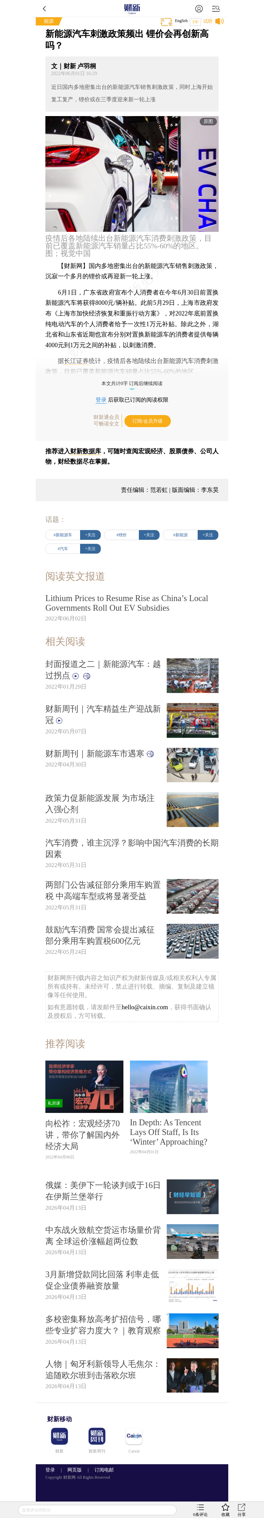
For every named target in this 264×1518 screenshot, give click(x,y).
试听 (208, 21)
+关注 (90, 535)
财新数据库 (85, 451)
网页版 (75, 1470)
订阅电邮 (102, 1470)
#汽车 (63, 548)
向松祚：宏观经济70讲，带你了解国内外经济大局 (82, 1135)
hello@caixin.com (145, 1007)
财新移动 (59, 1419)
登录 (101, 400)
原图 (208, 121)
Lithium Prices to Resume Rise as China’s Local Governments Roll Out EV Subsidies (126, 602)
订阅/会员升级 (147, 421)
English (181, 20)
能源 (49, 21)
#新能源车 (63, 535)
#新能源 (180, 535)
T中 (195, 22)
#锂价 (122, 535)
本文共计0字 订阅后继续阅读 (132, 383)
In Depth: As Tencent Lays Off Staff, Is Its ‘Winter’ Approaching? (169, 1132)
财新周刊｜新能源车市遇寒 (99, 753)
